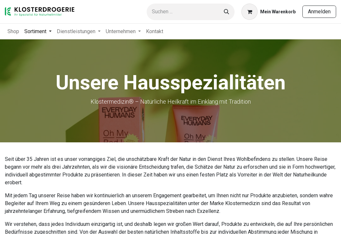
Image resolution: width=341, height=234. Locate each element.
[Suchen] (226, 12)
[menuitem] (13, 31)
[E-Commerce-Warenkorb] (268, 11)
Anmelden (319, 11)
